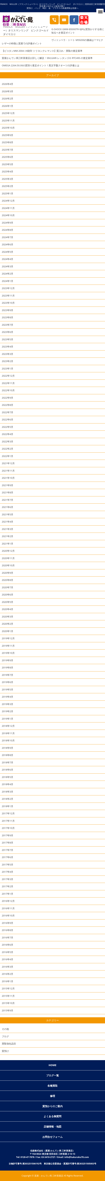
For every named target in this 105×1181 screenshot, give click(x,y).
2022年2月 (7, 448)
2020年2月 (7, 623)
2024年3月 (7, 266)
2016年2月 (7, 973)
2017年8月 (7, 842)
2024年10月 (8, 215)
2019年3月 (7, 704)
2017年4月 (7, 871)
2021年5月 (7, 514)
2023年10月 (8, 302)
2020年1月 (7, 631)
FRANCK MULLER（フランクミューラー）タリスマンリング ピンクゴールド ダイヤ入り (27, 30)
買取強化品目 (9, 1043)
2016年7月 (7, 937)
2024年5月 (7, 251)
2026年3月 (7, 91)
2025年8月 (7, 142)
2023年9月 (7, 310)
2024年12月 (8, 200)
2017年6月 (7, 857)
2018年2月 (7, 798)
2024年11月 (8, 208)
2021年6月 (7, 507)
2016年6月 (7, 944)
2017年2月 (7, 886)
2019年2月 (7, 711)
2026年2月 (7, 98)
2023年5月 (7, 339)
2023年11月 (8, 295)
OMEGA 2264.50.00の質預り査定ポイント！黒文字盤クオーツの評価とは (40, 65)
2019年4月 (7, 696)
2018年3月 (7, 791)
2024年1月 (7, 281)
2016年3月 (7, 966)
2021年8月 (7, 492)
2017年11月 (8, 820)
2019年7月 (7, 675)
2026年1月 (7, 106)
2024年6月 (7, 244)
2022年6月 (7, 419)
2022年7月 (7, 412)
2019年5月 (7, 689)
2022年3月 (7, 441)
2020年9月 (7, 572)
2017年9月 (7, 835)
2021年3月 (7, 529)
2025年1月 (7, 193)
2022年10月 (8, 390)
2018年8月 (7, 755)
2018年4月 (7, 784)
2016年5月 (7, 952)
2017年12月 (8, 813)
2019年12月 (8, 638)
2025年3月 (7, 178)
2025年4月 (7, 171)
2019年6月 (7, 682)
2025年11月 (8, 120)
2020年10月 (8, 565)
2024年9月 (7, 222)
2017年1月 (7, 893)
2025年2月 (7, 186)
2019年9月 (7, 660)
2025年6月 (7, 156)
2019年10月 (8, 653)
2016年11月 (8, 908)
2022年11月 (8, 383)
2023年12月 (8, 288)
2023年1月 (7, 368)
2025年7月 (7, 149)
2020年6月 (7, 594)
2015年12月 (8, 988)
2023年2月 (7, 361)
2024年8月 (7, 229)
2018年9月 (7, 747)
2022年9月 (7, 397)
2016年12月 (8, 901)
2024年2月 (7, 273)
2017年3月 (7, 879)
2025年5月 (7, 164)
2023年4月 (7, 346)
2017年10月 (8, 828)
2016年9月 (7, 923)
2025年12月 (8, 113)
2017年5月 (7, 864)
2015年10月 (8, 1003)
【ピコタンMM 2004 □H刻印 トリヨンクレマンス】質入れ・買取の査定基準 (42, 50)
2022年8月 (7, 405)
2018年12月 (8, 725)
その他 (5, 1029)
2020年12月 (8, 550)
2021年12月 (8, 463)
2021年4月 (7, 521)
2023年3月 (7, 354)
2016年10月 (8, 915)
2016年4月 (7, 959)
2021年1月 (7, 543)
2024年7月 (7, 237)
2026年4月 (7, 84)
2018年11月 (8, 733)
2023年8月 (7, 317)
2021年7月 (7, 499)
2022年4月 (7, 434)
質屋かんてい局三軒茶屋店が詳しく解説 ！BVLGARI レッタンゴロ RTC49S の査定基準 (47, 58)
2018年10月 (8, 740)
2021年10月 (8, 477)
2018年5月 (7, 777)
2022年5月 (7, 426)
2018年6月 (7, 769)
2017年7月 (7, 850)
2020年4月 (7, 609)
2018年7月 (7, 762)
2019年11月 (8, 645)
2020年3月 (7, 616)
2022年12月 (8, 375)
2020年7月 (7, 587)
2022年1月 (7, 456)
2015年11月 (8, 995)
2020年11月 (8, 558)
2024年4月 (7, 259)
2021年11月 (8, 470)
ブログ (5, 1036)
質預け (5, 1051)
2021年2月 (7, 536)
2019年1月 (7, 718)
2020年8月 (7, 580)
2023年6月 (7, 332)
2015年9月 (7, 1010)
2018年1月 (7, 806)
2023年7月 (7, 324)
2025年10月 (8, 127)
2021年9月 (7, 485)
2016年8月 (7, 930)
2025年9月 (7, 135)
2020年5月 (7, 602)
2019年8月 (7, 667)
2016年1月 (7, 981)
